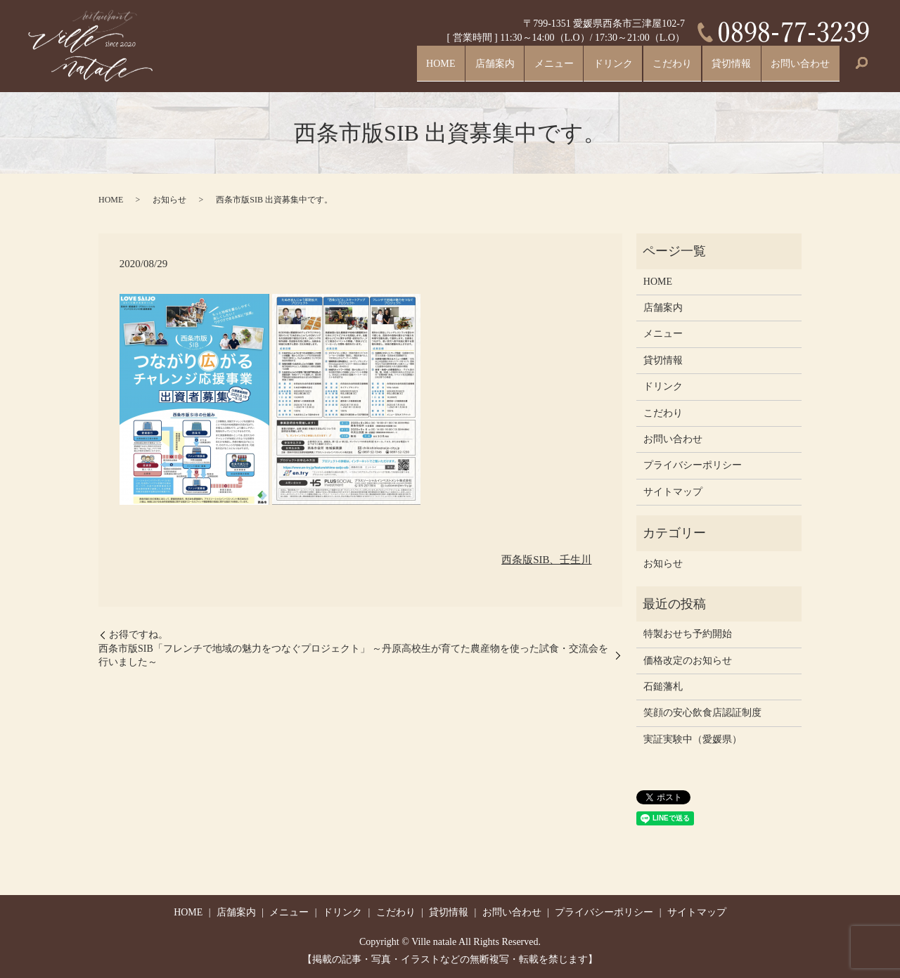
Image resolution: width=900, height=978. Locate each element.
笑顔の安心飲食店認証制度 (702, 712)
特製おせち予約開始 (687, 634)
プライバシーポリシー (692, 465)
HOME (384, 68)
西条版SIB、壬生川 (546, 559)
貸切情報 (715, 68)
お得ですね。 (138, 634)
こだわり (648, 68)
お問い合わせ (794, 68)
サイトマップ (672, 492)
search (861, 68)
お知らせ (169, 200)
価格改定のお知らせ (687, 660)
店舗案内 (445, 68)
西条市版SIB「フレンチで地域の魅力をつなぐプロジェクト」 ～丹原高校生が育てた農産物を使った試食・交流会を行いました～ (353, 655)
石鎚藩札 (663, 686)
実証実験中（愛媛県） (692, 739)
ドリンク (580, 68)
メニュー (513, 68)
